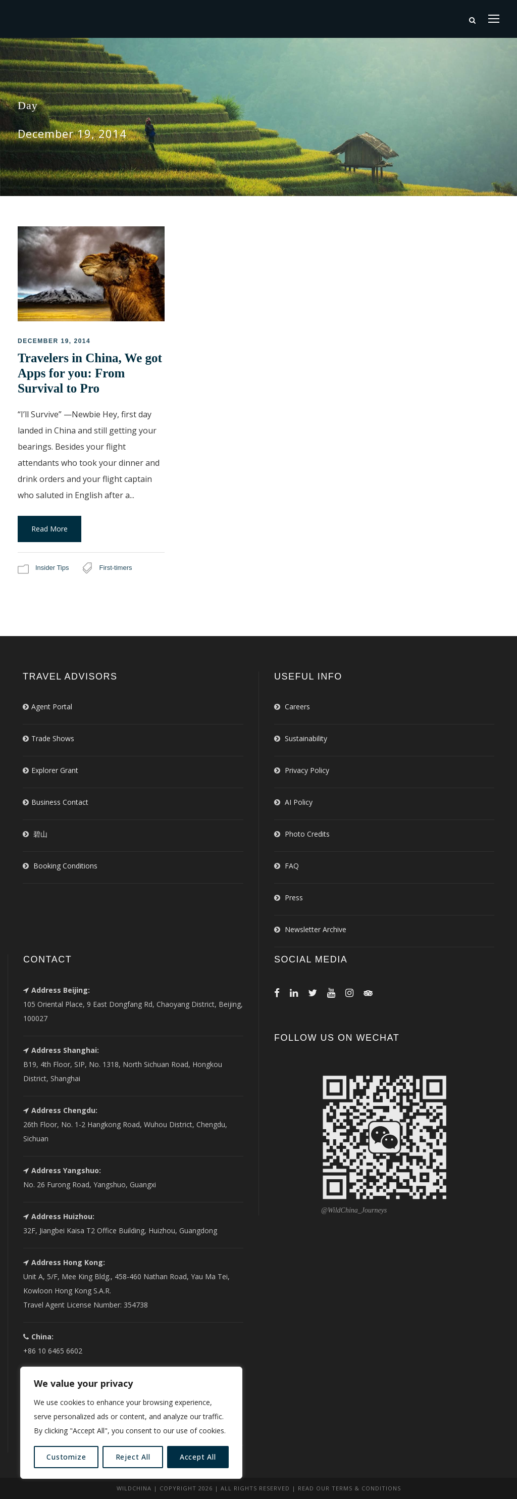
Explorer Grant (54, 770)
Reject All (133, 1457)
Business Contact (59, 802)
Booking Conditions (65, 866)
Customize (66, 1457)
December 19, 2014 (54, 341)
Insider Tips (52, 567)
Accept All (198, 1457)
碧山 (40, 834)
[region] (131, 1423)
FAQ (292, 866)
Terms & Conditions (366, 1488)
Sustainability (306, 738)
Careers (297, 706)
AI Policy (299, 802)
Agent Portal (51, 706)
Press (294, 897)
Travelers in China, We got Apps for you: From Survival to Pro (90, 373)
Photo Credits (307, 834)
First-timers (115, 567)
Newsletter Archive (315, 929)
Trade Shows (52, 738)
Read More (49, 529)
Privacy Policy (307, 770)
